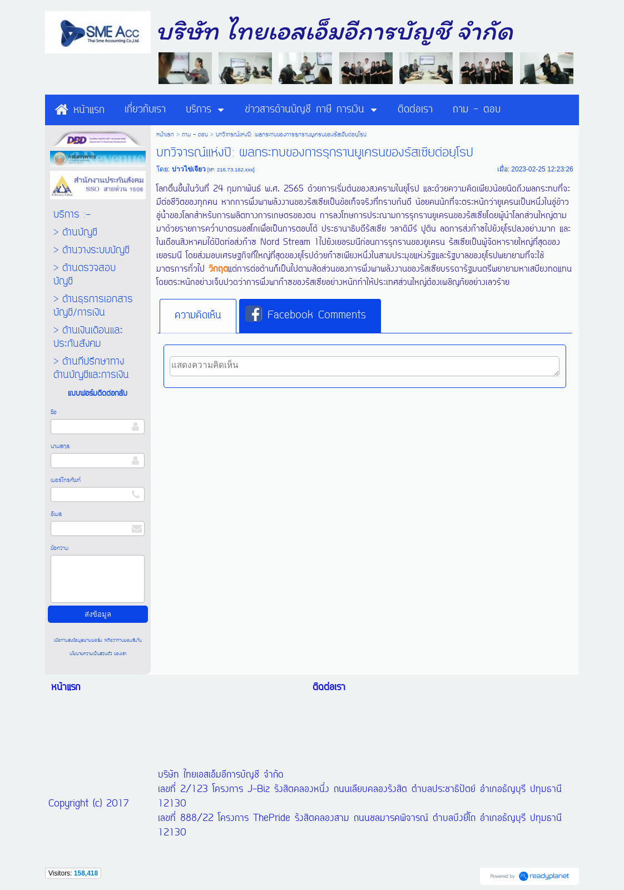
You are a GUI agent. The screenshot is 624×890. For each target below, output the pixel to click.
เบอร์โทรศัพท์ (66, 480)
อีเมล (56, 514)
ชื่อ (54, 412)
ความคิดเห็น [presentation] (198, 315)
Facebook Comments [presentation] (305, 315)
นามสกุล (60, 446)
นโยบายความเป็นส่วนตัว (92, 654)
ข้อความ (59, 548)
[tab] (198, 316)
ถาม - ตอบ (195, 135)
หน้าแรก (165, 135)
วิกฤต (218, 269)
